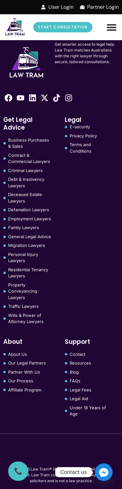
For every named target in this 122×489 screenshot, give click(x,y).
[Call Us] (18, 471)
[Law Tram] (15, 27)
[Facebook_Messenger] (104, 472)
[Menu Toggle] (111, 27)
